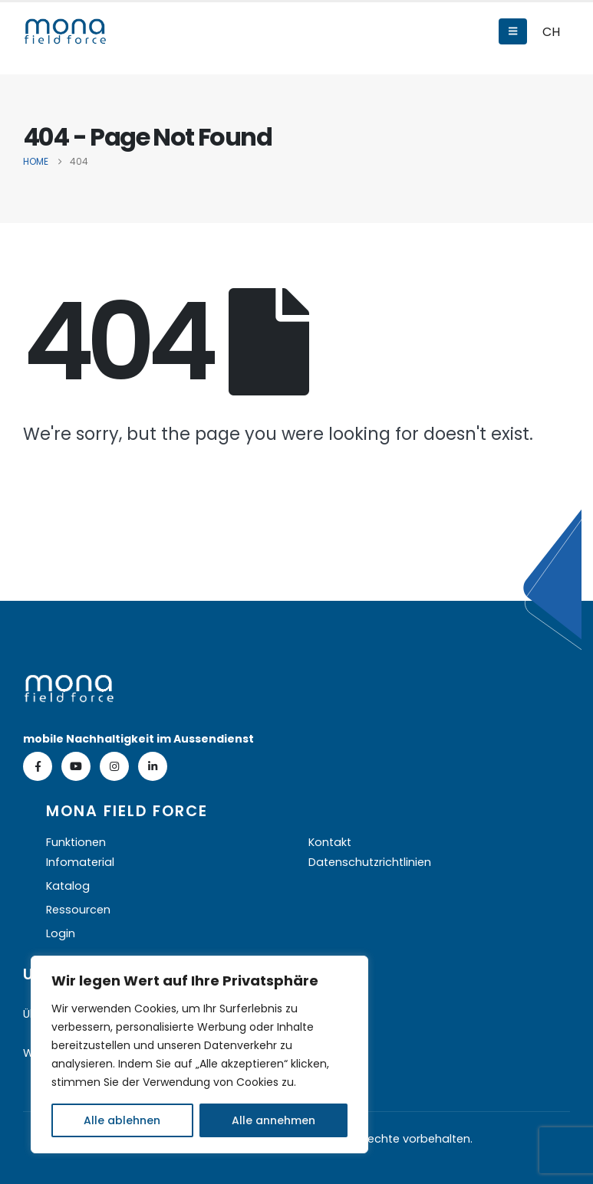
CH (551, 32)
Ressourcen (78, 909)
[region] (199, 1054)
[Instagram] (114, 766)
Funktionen (76, 842)
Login (60, 933)
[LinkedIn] (152, 766)
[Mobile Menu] (513, 31)
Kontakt (329, 842)
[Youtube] (76, 766)
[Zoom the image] (69, 684)
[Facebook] (37, 766)
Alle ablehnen (122, 1120)
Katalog (68, 886)
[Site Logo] (65, 31)
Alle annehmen (273, 1120)
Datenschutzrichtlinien (369, 862)
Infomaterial (80, 862)
